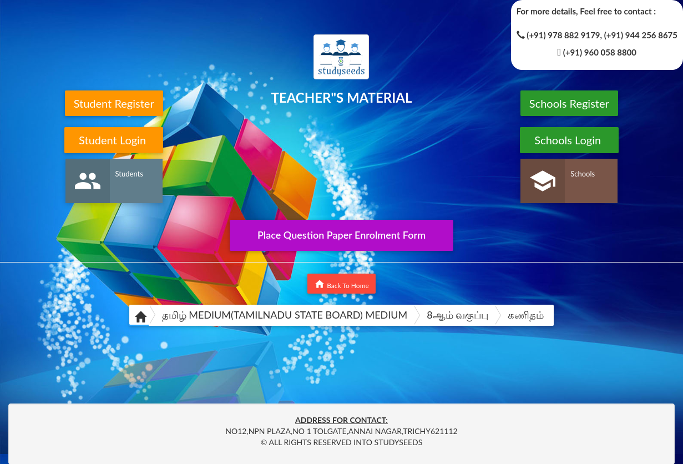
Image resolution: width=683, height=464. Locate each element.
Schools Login (569, 140)
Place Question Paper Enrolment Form (341, 235)
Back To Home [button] (341, 284)
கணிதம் (526, 315)
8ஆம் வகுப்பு (457, 315)
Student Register (114, 103)
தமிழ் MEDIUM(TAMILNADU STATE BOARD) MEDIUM (285, 315)
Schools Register (569, 103)
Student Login (114, 140)
